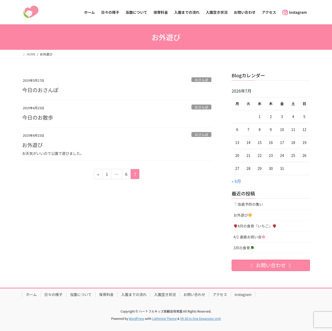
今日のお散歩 (37, 117)
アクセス (220, 294)
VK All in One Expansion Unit (200, 318)
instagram (243, 294)
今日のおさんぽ (40, 90)
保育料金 (106, 294)
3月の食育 (243, 247)
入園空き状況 (165, 294)
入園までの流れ (134, 294)
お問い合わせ (194, 294)
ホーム (31, 294)
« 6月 (236, 181)
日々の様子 (53, 294)
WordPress (136, 318)
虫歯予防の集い (248, 204)
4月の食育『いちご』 (255, 226)
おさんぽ (201, 79)
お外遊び (32, 145)
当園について (81, 294)
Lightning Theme (164, 318)
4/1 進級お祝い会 (249, 236)
